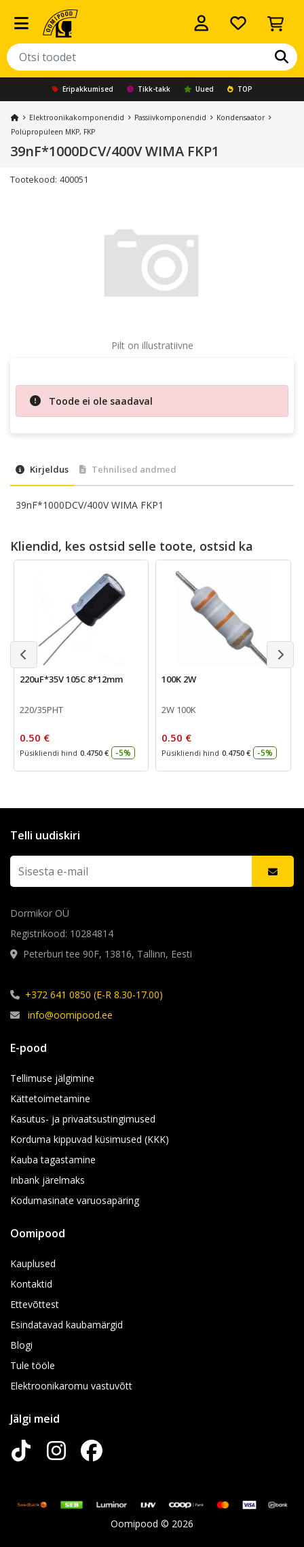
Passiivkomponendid (170, 117)
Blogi (21, 1345)
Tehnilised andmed (127, 469)
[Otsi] (281, 57)
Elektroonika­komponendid (76, 117)
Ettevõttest (34, 1304)
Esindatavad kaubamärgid (66, 1324)
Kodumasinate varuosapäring (74, 1200)
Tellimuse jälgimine (52, 1078)
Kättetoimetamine (50, 1098)
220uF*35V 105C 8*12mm (71, 679)
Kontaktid (31, 1283)
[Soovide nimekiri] (238, 23)
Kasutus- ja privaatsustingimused (82, 1118)
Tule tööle (32, 1365)
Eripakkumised (82, 89)
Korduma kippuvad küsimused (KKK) (89, 1139)
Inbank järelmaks (47, 1179)
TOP (239, 89)
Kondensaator (240, 117)
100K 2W (179, 679)
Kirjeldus (42, 469)
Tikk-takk (148, 89)
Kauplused (33, 1263)
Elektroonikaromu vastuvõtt (71, 1385)
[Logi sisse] (201, 23)
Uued (199, 89)
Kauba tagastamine (53, 1159)
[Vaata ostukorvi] (275, 23)
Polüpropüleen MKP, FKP (53, 131)
